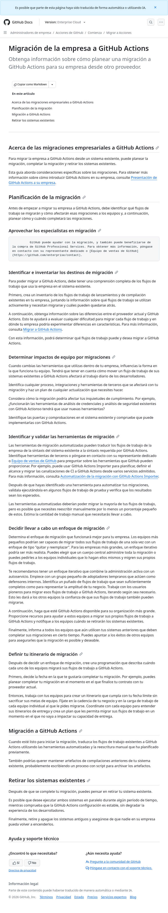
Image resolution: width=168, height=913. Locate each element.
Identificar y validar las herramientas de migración (64, 436)
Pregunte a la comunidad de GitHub (113, 862)
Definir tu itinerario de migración (46, 654)
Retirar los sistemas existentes (49, 780)
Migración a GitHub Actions (45, 730)
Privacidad (63, 897)
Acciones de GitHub (69, 33)
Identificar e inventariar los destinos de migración (63, 272)
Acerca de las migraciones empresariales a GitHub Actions (84, 147)
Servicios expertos (114, 897)
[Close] (155, 7)
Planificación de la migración (47, 197)
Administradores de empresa (30, 33)
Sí (16, 863)
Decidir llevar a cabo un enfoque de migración (59, 528)
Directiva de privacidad (22, 870)
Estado (79, 897)
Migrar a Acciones (118, 33)
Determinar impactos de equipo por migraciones (62, 357)
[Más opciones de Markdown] (52, 84)
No (32, 863)
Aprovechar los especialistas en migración (55, 231)
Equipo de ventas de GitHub (34, 460)
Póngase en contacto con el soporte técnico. (119, 868)
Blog (133, 897)
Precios (92, 897)
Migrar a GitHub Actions (42, 329)
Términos (46, 897)
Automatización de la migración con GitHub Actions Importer (109, 476)
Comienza (95, 33)
